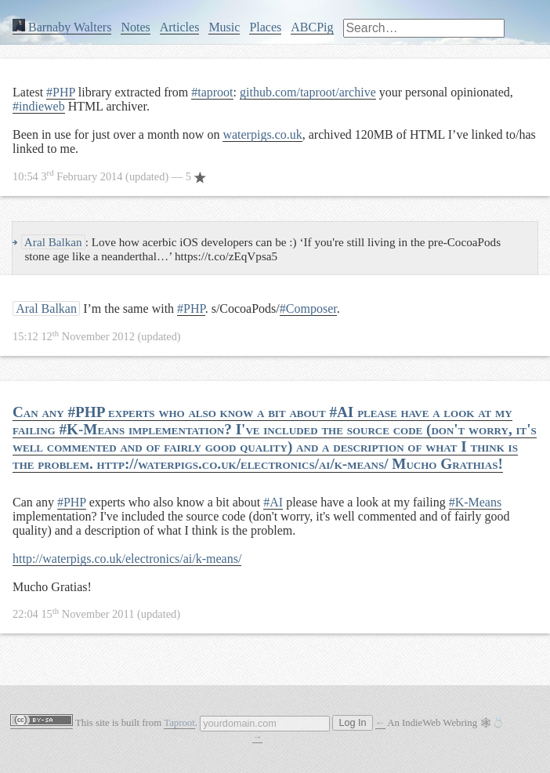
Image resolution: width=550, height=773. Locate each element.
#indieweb (39, 106)
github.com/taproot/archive (308, 92)
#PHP (60, 92)
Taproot (179, 722)
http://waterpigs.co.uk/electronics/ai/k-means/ (127, 558)
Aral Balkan (52, 242)
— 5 (109, 176)
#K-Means (475, 502)
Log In (352, 722)
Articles (180, 27)
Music (224, 27)
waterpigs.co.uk (262, 134)
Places (265, 27)
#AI (273, 502)
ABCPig (312, 27)
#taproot (212, 92)
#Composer (308, 308)
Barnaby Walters (62, 27)
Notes (135, 27)
